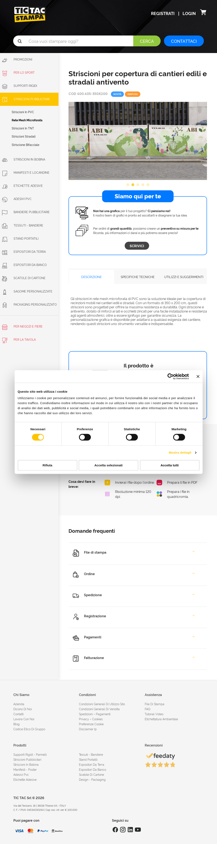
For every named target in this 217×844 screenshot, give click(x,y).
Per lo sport (18, 72)
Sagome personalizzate (27, 291)
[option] (138, 141)
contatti (18, 714)
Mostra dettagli (180, 452)
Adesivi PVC (17, 199)
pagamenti (103, 714)
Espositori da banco (24, 265)
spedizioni (86, 714)
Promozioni (17, 60)
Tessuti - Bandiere (22, 225)
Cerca (147, 41)
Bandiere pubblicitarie (26, 212)
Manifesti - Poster (25, 769)
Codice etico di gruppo (29, 729)
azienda (18, 704)
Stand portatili (20, 238)
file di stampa (154, 704)
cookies (97, 719)
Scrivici (137, 245)
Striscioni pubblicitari (27, 759)
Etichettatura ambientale (161, 719)
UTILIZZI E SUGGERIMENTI (183, 277)
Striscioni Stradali (24, 136)
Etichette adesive (22, 185)
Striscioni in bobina (23, 159)
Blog (16, 724)
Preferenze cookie (91, 724)
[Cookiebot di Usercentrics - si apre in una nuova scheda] (170, 376)
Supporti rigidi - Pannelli (30, 754)
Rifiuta (47, 465)
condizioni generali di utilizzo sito (102, 704)
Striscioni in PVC (23, 112)
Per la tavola (19, 340)
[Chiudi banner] (198, 376)
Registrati (163, 13)
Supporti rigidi (19, 85)
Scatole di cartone (24, 278)
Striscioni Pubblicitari (25, 99)
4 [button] (143, 185)
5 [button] (148, 185)
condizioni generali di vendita (99, 709)
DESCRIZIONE (91, 277)
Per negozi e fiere (22, 327)
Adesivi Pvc (21, 774)
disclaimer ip (88, 729)
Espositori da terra (24, 251)
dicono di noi (22, 709)
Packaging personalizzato (29, 304)
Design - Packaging (92, 779)
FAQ (147, 709)
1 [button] (128, 185)
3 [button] (138, 185)
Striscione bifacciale (25, 145)
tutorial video (154, 714)
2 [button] (133, 185)
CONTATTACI (184, 41)
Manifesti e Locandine (25, 172)
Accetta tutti (170, 465)
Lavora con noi (23, 719)
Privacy (84, 719)
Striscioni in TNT (23, 128)
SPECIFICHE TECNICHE (138, 277)
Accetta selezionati (108, 465)
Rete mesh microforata (27, 120)
